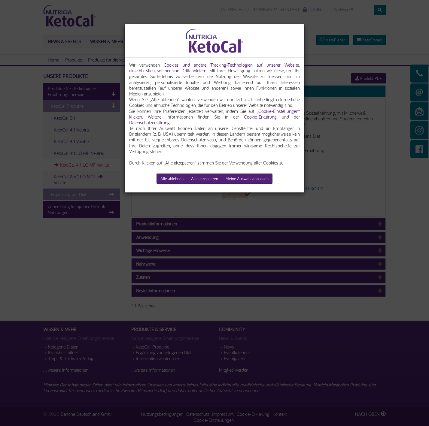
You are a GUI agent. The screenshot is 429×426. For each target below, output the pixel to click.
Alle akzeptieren (204, 178)
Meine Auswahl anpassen (247, 178)
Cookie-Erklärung (260, 117)
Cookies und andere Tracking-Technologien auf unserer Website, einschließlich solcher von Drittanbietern (214, 68)
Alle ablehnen (172, 178)
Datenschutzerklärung (149, 122)
